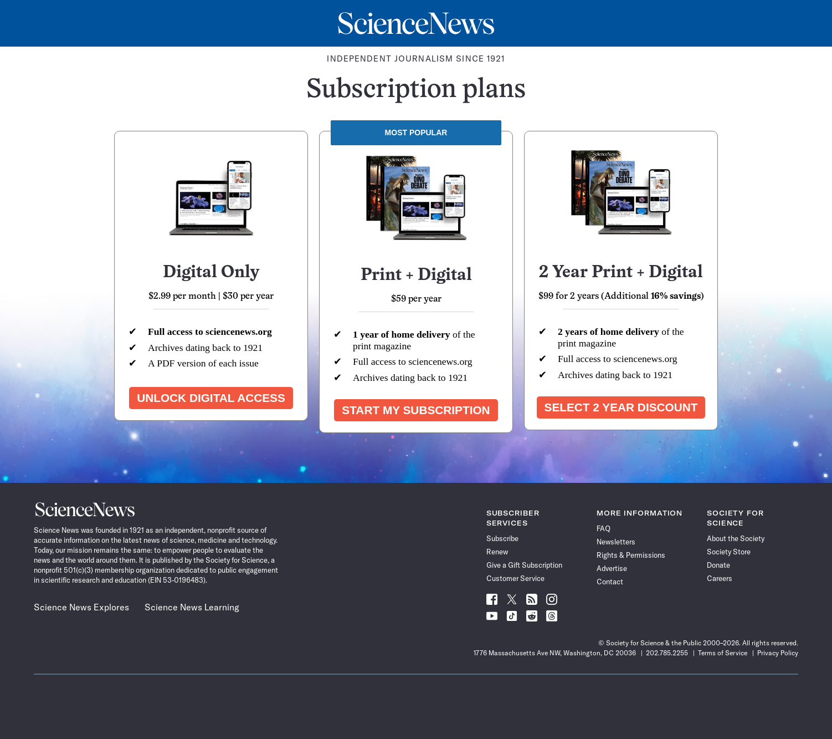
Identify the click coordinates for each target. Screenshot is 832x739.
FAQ (603, 528)
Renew (497, 551)
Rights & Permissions (631, 555)
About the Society (735, 538)
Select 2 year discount (621, 407)
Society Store (729, 551)
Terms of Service (722, 653)
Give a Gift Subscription (524, 564)
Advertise (612, 568)
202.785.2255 (667, 653)
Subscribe (502, 538)
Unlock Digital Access (211, 397)
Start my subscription (416, 410)
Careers (719, 578)
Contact (610, 581)
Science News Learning (192, 607)
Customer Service (515, 578)
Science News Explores (81, 607)
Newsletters (616, 541)
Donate (718, 564)
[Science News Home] (416, 23)
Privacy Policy (777, 653)
